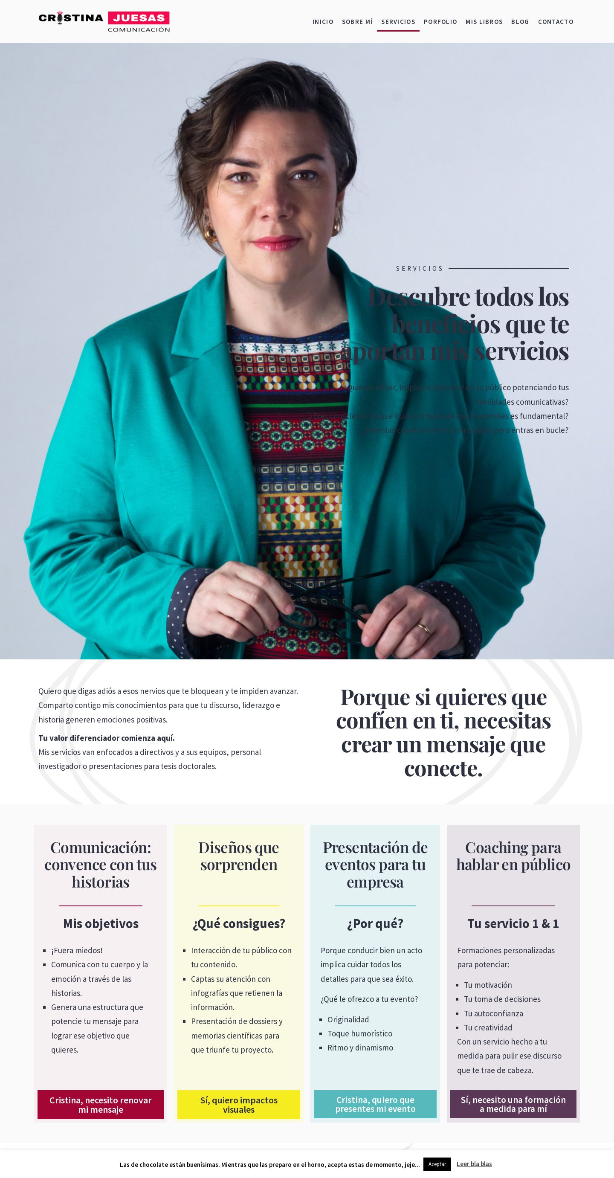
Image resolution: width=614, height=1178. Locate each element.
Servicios (398, 21)
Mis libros (484, 21)
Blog (520, 21)
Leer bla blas (474, 1164)
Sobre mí (357, 21)
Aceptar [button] (437, 1164)
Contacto (555, 21)
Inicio (323, 21)
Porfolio (440, 21)
